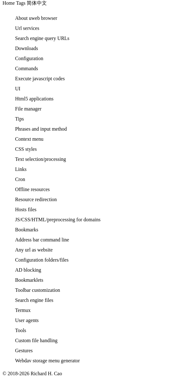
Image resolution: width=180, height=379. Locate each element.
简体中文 (37, 3)
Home (9, 3)
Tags (20, 3)
